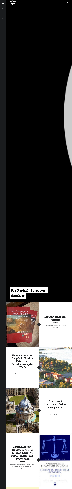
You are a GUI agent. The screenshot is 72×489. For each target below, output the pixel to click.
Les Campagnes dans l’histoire (55, 318)
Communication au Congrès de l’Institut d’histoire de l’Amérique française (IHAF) (22, 361)
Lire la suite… (55, 332)
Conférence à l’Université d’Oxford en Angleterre (55, 404)
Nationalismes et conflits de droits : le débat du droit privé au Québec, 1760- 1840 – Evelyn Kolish (22, 453)
